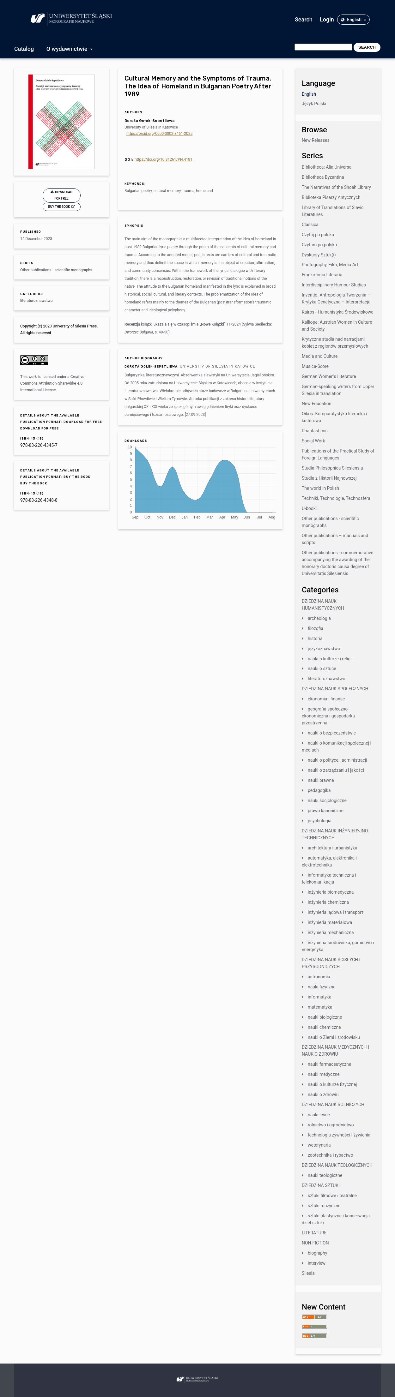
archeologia (319, 618)
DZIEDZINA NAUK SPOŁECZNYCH (335, 688)
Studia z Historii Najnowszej (329, 478)
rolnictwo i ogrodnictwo (331, 1124)
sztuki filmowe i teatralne (332, 1195)
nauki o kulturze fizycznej (332, 1084)
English (352, 19)
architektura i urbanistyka (332, 847)
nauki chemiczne (324, 1027)
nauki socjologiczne (327, 800)
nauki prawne (321, 780)
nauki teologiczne (325, 1175)
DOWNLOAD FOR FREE (63, 195)
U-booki (309, 508)
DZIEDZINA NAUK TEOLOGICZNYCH (337, 1165)
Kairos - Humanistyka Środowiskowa (338, 312)
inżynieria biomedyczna (331, 892)
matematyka (320, 1007)
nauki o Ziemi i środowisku (334, 1037)
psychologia (319, 820)
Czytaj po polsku (318, 234)
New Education (316, 403)
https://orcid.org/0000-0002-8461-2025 (159, 133)
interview (316, 1263)
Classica (310, 224)
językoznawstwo (324, 648)
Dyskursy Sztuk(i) (319, 254)
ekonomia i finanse (326, 698)
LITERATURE (314, 1232)
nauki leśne (319, 1114)
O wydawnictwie (67, 48)
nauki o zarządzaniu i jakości (336, 770)
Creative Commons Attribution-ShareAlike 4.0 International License (52, 383)
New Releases (316, 140)
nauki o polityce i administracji (337, 760)
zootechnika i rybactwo (330, 1155)
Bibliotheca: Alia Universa (326, 167)
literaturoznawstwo (36, 300)
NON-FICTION (315, 1242)
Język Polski (314, 103)
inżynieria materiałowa (330, 922)
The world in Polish (320, 488)
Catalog (24, 48)
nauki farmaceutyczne (329, 1064)
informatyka (319, 996)
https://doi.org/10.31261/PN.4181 (163, 159)
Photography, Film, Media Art (330, 264)
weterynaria (319, 1145)
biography (317, 1253)
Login (327, 19)
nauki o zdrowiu (323, 1094)
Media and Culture (319, 356)
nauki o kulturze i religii (330, 658)
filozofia (315, 628)
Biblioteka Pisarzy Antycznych (331, 197)
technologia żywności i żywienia (339, 1134)
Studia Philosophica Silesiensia (332, 468)
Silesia (308, 1273)
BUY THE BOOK (59, 206)
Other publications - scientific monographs (56, 270)
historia (315, 638)
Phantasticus (315, 430)
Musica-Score (315, 366)
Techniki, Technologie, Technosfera (336, 498)
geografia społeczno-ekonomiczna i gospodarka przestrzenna (328, 715)
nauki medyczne (324, 1074)
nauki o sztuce (322, 668)
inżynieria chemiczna (328, 902)
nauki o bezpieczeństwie (332, 732)
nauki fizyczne (322, 986)
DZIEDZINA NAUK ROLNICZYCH (333, 1104)
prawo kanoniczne (325, 810)
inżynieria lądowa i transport (335, 912)
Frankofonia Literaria (322, 274)
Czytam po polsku (319, 244)
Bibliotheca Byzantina (323, 177)
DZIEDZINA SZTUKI (321, 1185)
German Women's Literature (329, 376)
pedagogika (319, 790)
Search (304, 19)
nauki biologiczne (325, 1017)
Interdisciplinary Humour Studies (334, 284)
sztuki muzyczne (324, 1205)
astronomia (319, 976)
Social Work (313, 440)
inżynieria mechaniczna (331, 932)
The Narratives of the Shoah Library (336, 187)
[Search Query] (323, 47)
